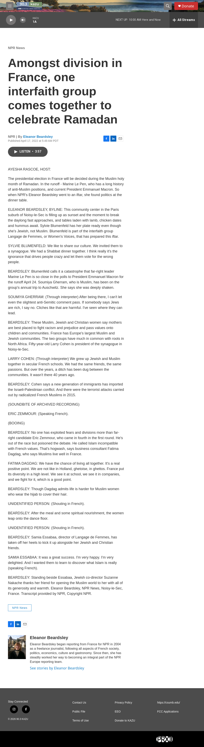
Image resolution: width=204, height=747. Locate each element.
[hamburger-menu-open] (10, 6)
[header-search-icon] (168, 6)
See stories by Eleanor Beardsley (57, 668)
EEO (118, 711)
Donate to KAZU (125, 720)
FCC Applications (167, 711)
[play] (11, 20)
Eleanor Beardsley (38, 137)
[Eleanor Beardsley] (17, 647)
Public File (78, 711)
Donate (188, 6)
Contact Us (79, 702)
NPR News (16, 48)
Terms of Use (80, 720)
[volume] (23, 20)
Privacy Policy (123, 702)
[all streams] (184, 20)
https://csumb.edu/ (168, 702)
